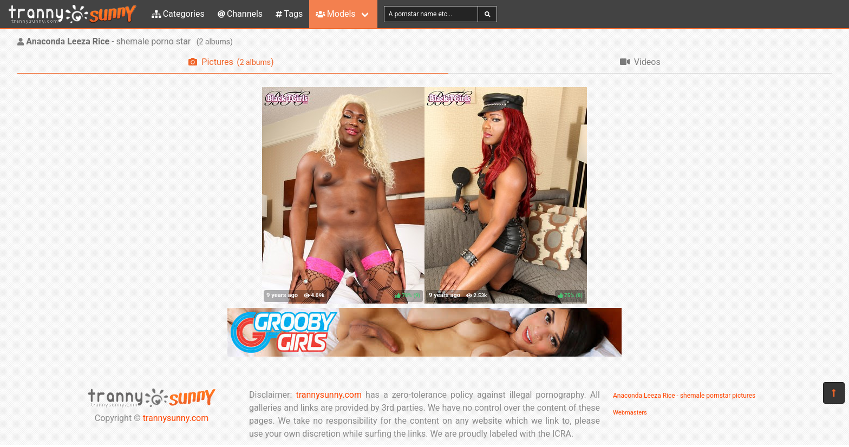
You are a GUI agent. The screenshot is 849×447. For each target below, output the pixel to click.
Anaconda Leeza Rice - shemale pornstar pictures (684, 395)
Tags (289, 14)
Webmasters (630, 412)
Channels (240, 14)
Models (335, 14)
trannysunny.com (176, 418)
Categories (178, 14)
